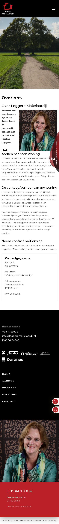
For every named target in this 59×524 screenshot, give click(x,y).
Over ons (9, 394)
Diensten (9, 387)
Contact (9, 401)
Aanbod (8, 381)
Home (6, 374)
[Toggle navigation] (53, 8)
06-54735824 (11, 266)
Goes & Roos (16, 520)
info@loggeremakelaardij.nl (18, 275)
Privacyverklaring (49, 520)
